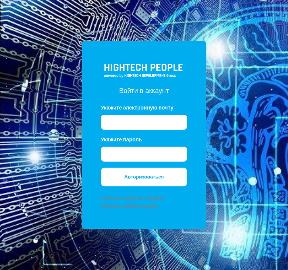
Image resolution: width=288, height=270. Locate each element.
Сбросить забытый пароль (129, 206)
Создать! (153, 198)
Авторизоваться (144, 176)
